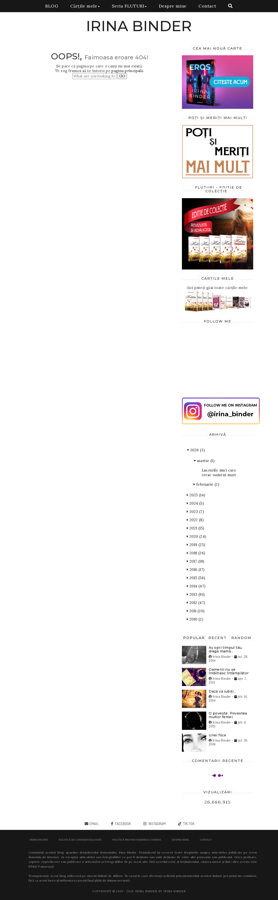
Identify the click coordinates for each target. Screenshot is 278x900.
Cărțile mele (85, 6)
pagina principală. (127, 70)
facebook (122, 823)
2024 (195, 503)
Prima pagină (39, 839)
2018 (196, 553)
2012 (196, 602)
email (94, 823)
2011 (195, 611)
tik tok (188, 823)
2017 (195, 561)
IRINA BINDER (139, 26)
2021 (195, 528)
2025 (196, 495)
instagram (157, 823)
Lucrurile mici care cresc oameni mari (219, 472)
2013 (196, 594)
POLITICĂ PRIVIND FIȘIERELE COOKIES (137, 839)
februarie (206, 484)
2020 (196, 536)
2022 (195, 520)
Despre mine (172, 6)
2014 (196, 586)
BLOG (51, 6)
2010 (195, 619)
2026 (196, 450)
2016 (195, 569)
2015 (196, 577)
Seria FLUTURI (129, 6)
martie (204, 460)
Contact (207, 6)
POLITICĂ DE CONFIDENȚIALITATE (80, 839)
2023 (195, 511)
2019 (196, 544)
